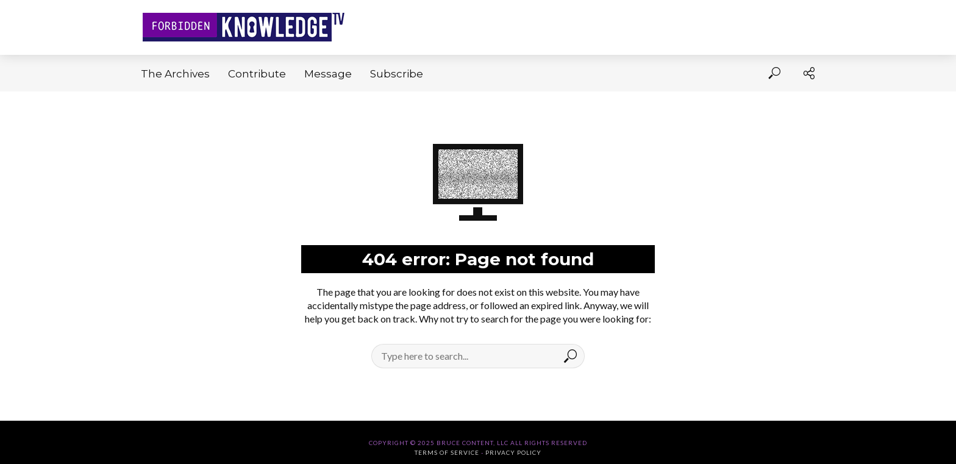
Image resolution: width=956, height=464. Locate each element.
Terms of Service (447, 452)
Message (328, 74)
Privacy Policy (513, 452)
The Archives (175, 74)
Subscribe (396, 74)
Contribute (257, 74)
